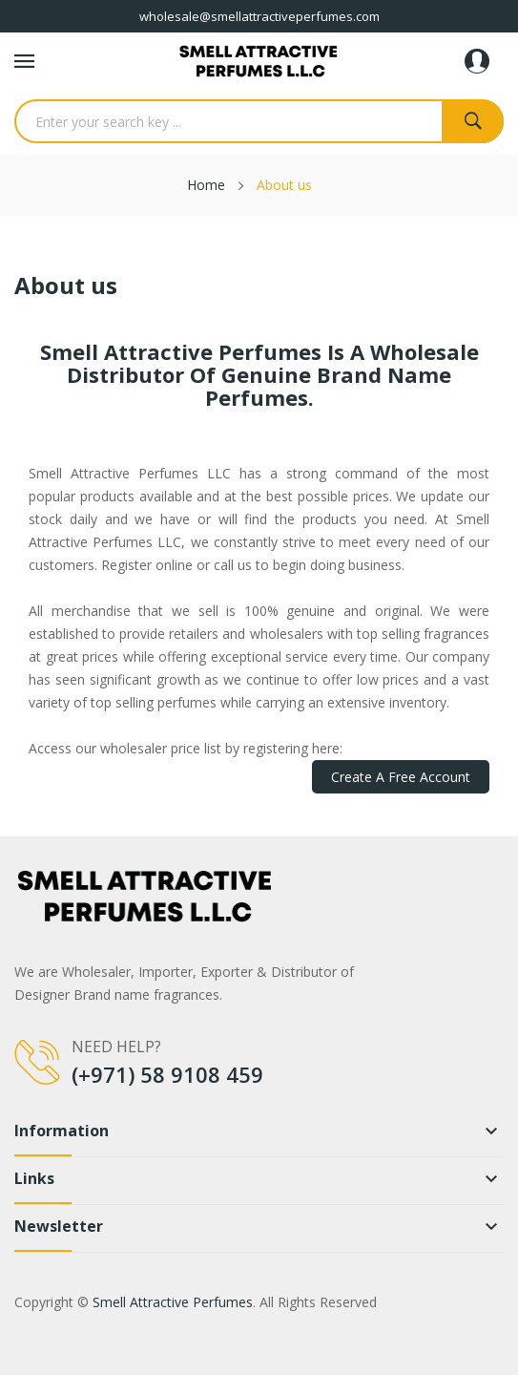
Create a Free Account (400, 777)
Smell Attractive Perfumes (173, 1302)
